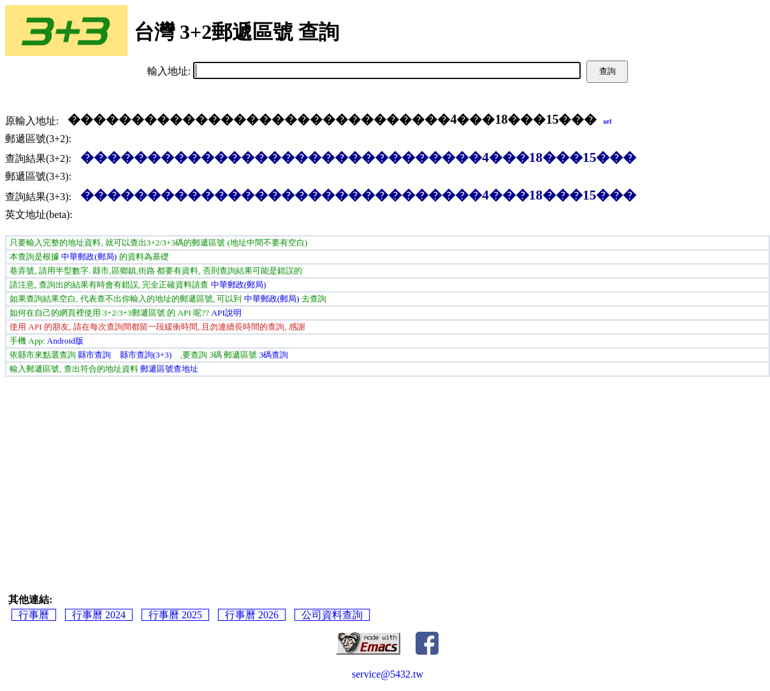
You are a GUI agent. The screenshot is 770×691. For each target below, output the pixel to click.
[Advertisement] (387, 472)
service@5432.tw (387, 674)
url (607, 121)
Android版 (65, 341)
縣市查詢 (94, 355)
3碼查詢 (274, 355)
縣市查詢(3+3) (146, 355)
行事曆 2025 (175, 614)
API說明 (226, 312)
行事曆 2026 (252, 614)
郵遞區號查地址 (169, 369)
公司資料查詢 (332, 614)
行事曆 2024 (99, 614)
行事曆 (33, 614)
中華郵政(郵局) (89, 256)
